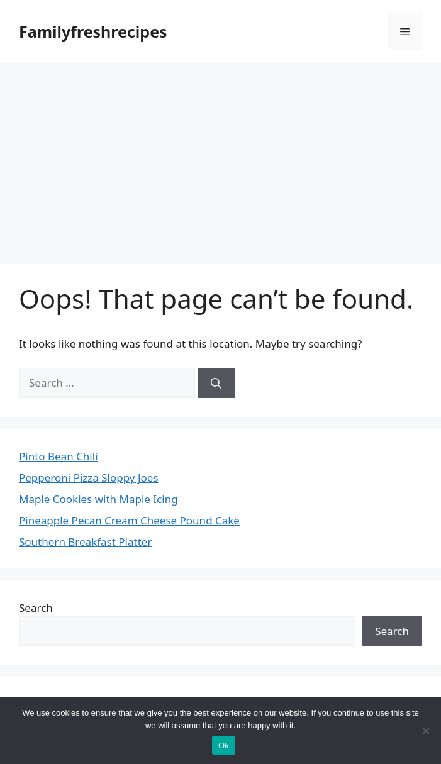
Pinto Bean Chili (58, 456)
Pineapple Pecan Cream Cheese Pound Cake (129, 520)
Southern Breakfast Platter (85, 541)
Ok (223, 745)
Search (36, 608)
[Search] (216, 383)
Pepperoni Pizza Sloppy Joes (89, 477)
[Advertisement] (220, 157)
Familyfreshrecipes (93, 31)
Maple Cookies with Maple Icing (98, 499)
